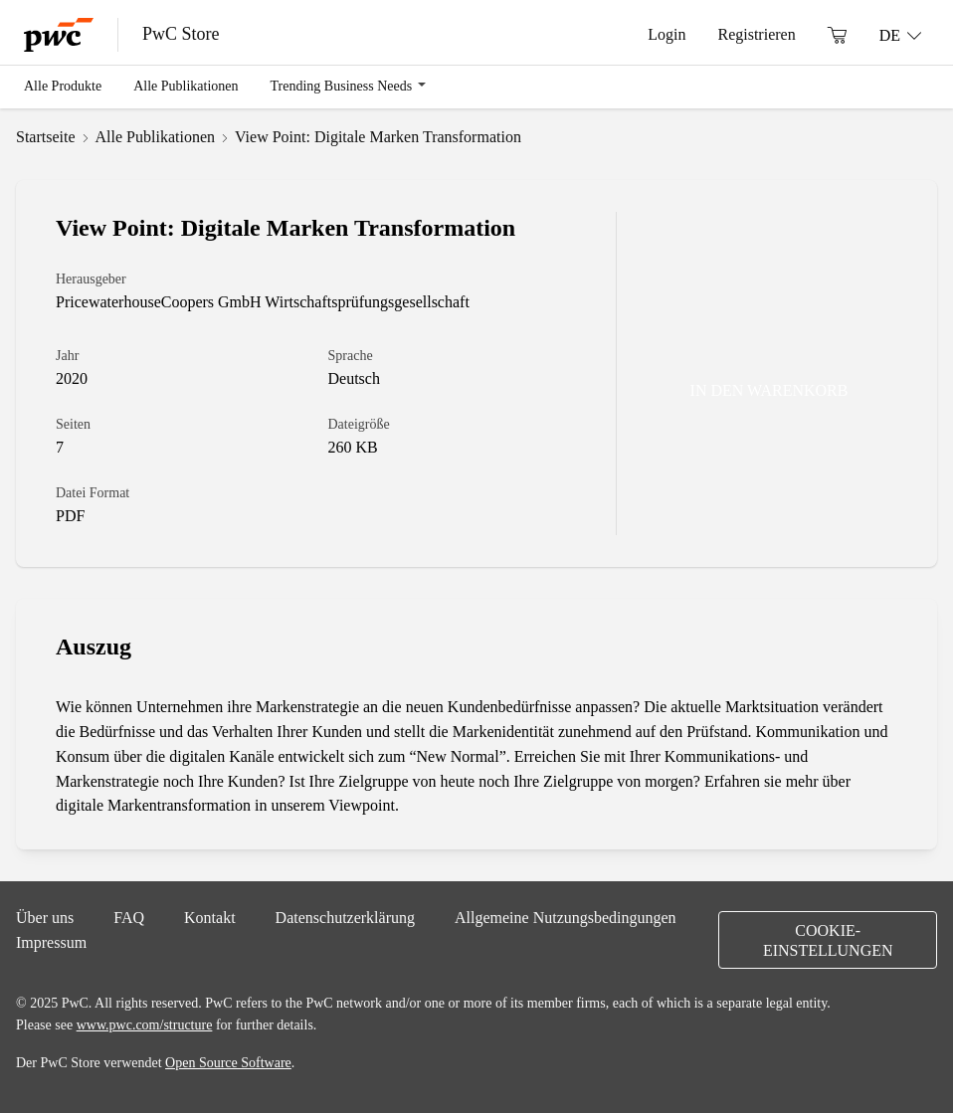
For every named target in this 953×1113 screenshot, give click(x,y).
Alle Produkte (62, 86)
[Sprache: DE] (900, 35)
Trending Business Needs (342, 86)
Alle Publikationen (185, 86)
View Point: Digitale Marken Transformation (378, 136)
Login (666, 34)
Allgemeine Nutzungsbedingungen (565, 917)
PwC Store (181, 34)
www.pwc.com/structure (145, 1024)
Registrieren (756, 34)
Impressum (51, 942)
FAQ (128, 917)
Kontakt (210, 917)
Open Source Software (228, 1062)
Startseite (46, 136)
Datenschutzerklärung (345, 917)
